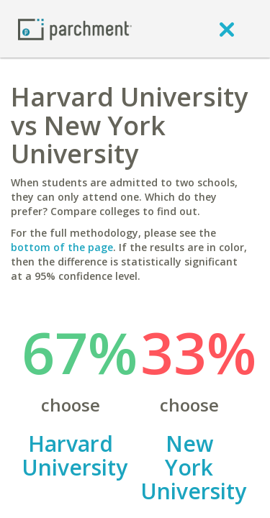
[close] (226, 28)
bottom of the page (62, 247)
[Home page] (75, 28)
